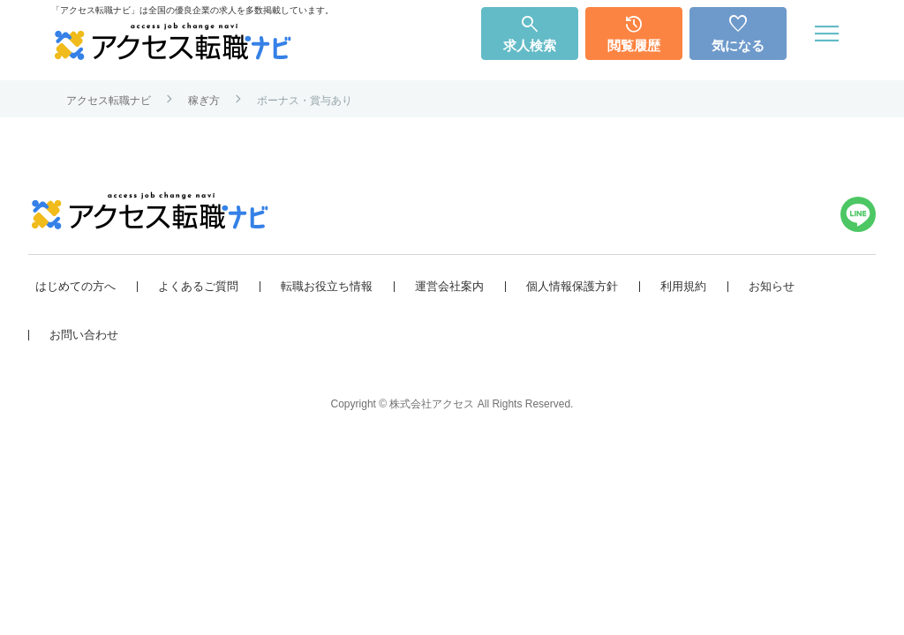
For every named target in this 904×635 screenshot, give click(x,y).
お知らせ (772, 286)
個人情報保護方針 (572, 286)
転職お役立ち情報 (327, 286)
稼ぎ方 (204, 100)
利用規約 (683, 286)
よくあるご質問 (198, 286)
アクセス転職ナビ (108, 100)
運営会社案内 (449, 286)
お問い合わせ (83, 334)
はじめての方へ (75, 286)
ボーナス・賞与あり (304, 100)
